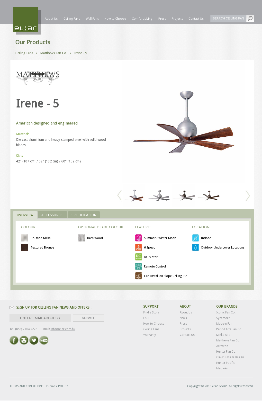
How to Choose (153, 323)
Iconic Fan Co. (225, 312)
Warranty (149, 335)
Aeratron (222, 346)
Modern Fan (224, 323)
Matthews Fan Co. (228, 340)
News (183, 318)
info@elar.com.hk (63, 329)
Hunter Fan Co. (226, 351)
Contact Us (187, 335)
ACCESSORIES (52, 215)
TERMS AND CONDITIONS (26, 386)
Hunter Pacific (225, 363)
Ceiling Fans (24, 53)
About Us (186, 312)
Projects (185, 329)
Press (183, 323)
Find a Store (151, 312)
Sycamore (223, 318)
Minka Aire (223, 335)
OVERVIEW (25, 215)
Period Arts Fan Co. (229, 329)
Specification (84, 215)
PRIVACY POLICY (57, 386)
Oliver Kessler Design (230, 357)
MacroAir (222, 368)
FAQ (146, 318)
